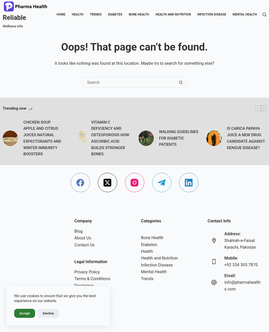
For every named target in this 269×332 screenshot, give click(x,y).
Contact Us (84, 244)
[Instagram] (134, 182)
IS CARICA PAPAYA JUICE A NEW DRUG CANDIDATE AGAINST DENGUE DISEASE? (246, 138)
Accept (24, 313)
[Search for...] (129, 82)
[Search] (264, 15)
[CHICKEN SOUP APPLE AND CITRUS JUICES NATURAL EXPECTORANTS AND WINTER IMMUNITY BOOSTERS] (10, 138)
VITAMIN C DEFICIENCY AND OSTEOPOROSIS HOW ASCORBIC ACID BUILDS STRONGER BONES (110, 138)
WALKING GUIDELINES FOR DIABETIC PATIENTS (178, 138)
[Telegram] (161, 182)
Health (77, 14)
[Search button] (181, 82)
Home (61, 14)
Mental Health (245, 14)
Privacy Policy (87, 272)
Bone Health (139, 14)
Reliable (14, 17)
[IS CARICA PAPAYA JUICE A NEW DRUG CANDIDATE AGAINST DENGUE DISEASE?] (214, 138)
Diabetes (115, 14)
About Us (82, 238)
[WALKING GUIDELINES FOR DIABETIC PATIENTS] (146, 138)
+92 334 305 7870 (241, 264)
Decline (48, 313)
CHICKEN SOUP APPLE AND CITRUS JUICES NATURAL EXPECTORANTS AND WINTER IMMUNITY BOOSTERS (42, 138)
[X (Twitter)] (107, 182)
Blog (78, 231)
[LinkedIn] (189, 182)
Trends (96, 14)
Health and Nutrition (173, 14)
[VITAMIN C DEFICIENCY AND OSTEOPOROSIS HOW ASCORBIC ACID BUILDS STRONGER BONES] (78, 138)
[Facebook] (80, 182)
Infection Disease (211, 14)
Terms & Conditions (92, 278)
